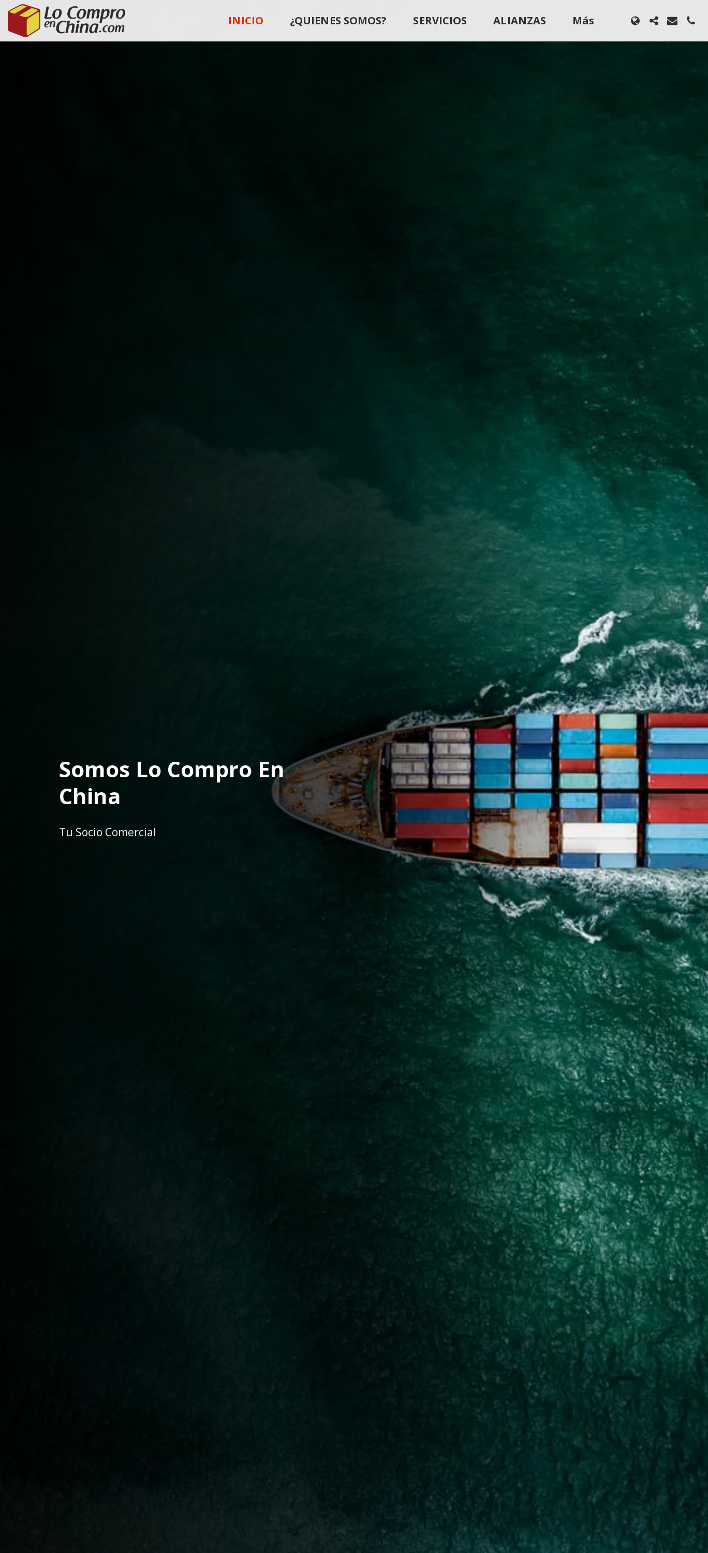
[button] (653, 21)
